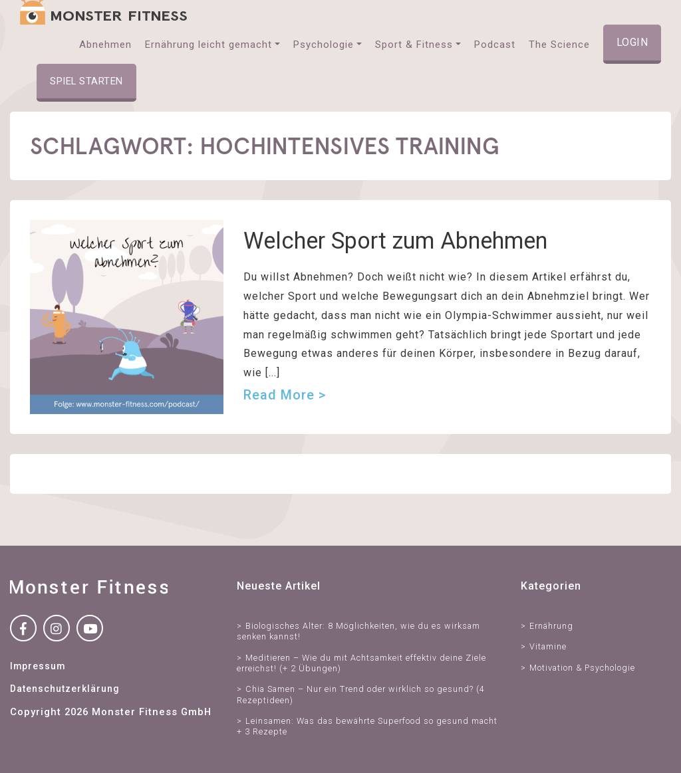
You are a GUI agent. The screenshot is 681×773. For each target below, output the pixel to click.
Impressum (37, 666)
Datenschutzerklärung (64, 688)
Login (632, 42)
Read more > (284, 395)
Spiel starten (86, 81)
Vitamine (548, 646)
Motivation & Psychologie (582, 668)
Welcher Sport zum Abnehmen (395, 240)
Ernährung (551, 626)
